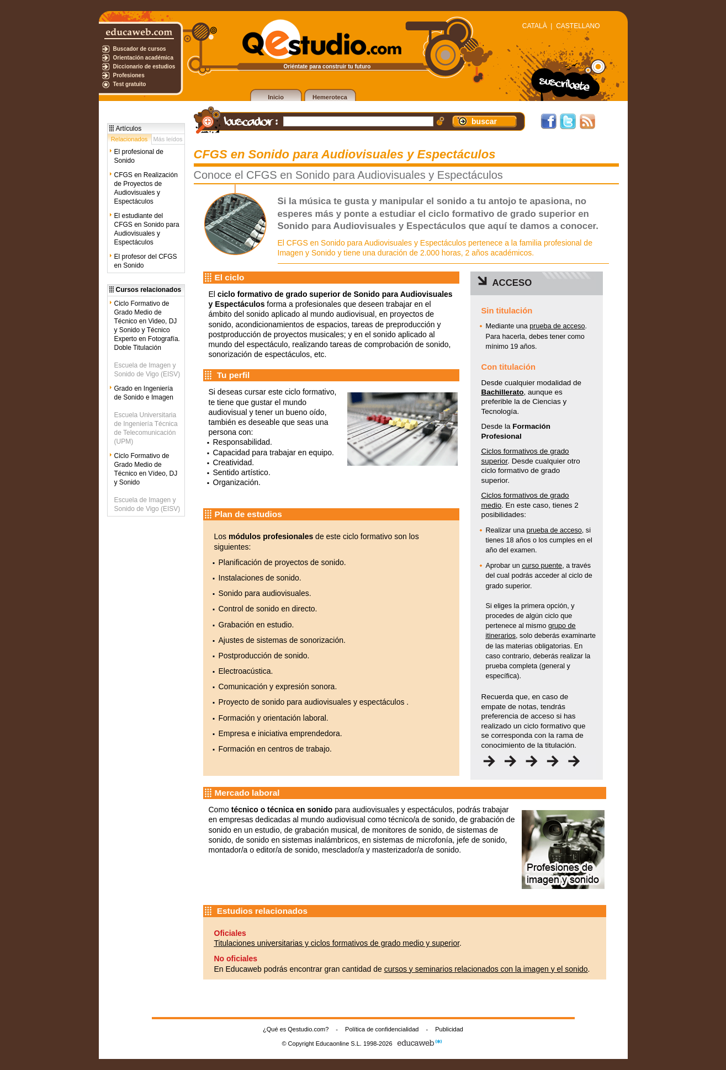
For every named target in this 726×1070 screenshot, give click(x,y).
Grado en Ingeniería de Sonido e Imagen (143, 393)
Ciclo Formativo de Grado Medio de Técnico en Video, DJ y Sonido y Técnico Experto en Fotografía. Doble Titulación (147, 326)
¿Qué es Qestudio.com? (295, 1029)
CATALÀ (534, 26)
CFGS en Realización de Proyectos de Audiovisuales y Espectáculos (146, 188)
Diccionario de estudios (144, 66)
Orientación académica (143, 58)
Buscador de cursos (139, 49)
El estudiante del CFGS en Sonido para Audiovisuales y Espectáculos (146, 229)
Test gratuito (129, 84)
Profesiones (129, 75)
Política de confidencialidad (381, 1029)
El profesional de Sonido (138, 156)
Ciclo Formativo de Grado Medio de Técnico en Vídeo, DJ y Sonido (146, 469)
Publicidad (449, 1029)
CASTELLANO (578, 26)
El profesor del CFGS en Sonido (145, 261)
